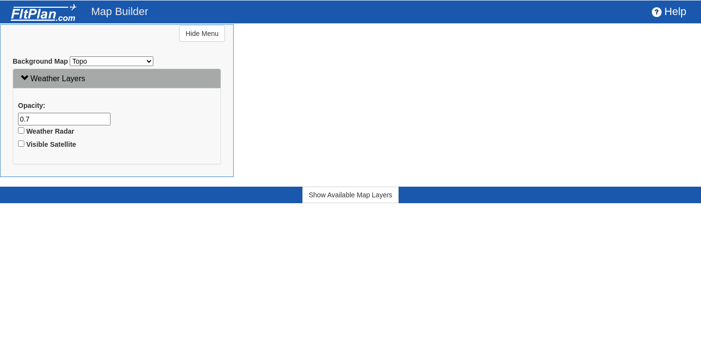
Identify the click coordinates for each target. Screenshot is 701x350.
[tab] (117, 78)
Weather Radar (46, 131)
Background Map (40, 61)
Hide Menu (202, 33)
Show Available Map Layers (350, 195)
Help (669, 11)
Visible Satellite (47, 144)
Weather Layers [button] (52, 78)
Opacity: (31, 105)
